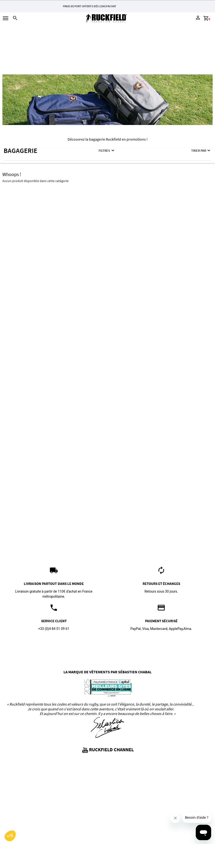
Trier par (201, 150)
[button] (10, 836)
